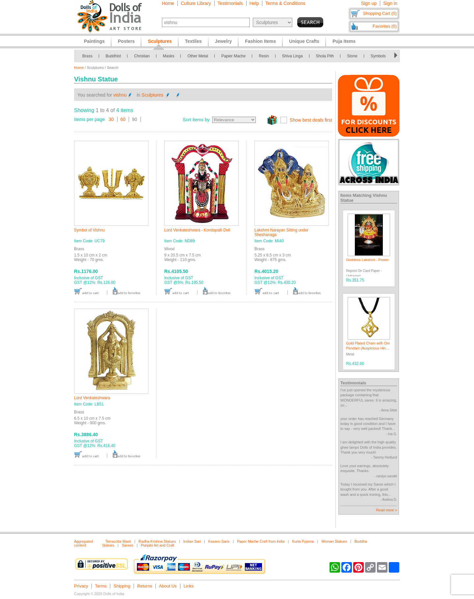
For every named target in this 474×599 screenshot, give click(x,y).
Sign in (390, 3)
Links (189, 586)
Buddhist (113, 56)
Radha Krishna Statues (157, 541)
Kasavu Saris (219, 541)
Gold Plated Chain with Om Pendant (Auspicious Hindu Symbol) (368, 348)
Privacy (81, 586)
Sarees (127, 545)
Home (168, 3)
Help (254, 3)
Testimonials (230, 3)
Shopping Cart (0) (380, 13)
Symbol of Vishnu (89, 230)
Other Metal (197, 56)
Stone (352, 56)
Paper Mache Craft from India (260, 541)
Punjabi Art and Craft (157, 545)
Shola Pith (325, 56)
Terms (101, 586)
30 (111, 119)
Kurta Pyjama (303, 541)
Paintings (94, 41)
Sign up (369, 3)
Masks (168, 56)
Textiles (193, 41)
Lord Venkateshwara (92, 398)
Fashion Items (260, 41)
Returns (144, 586)
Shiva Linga (292, 56)
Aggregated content (83, 543)
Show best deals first (311, 120)
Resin (264, 56)
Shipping (122, 586)
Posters (126, 41)
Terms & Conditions (285, 3)
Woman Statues (334, 541)
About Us (167, 586)
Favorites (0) (385, 26)
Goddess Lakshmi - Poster (367, 260)
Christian (141, 56)
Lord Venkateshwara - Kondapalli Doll (197, 230)
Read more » (386, 510)
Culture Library (196, 3)
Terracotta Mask (118, 541)
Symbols (378, 56)
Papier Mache (233, 56)
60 (123, 119)
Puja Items (344, 41)
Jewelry (223, 41)
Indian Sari (192, 541)
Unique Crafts (304, 41)
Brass (87, 56)
